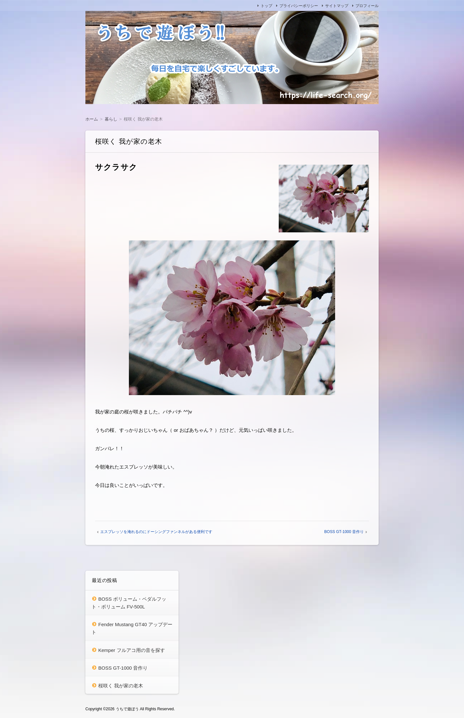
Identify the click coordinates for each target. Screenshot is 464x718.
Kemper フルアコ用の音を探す (131, 650)
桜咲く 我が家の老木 (120, 685)
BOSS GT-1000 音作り (344, 531)
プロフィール (367, 6)
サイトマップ (336, 6)
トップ (266, 6)
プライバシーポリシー (298, 6)
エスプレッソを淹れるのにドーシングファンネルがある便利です (156, 531)
